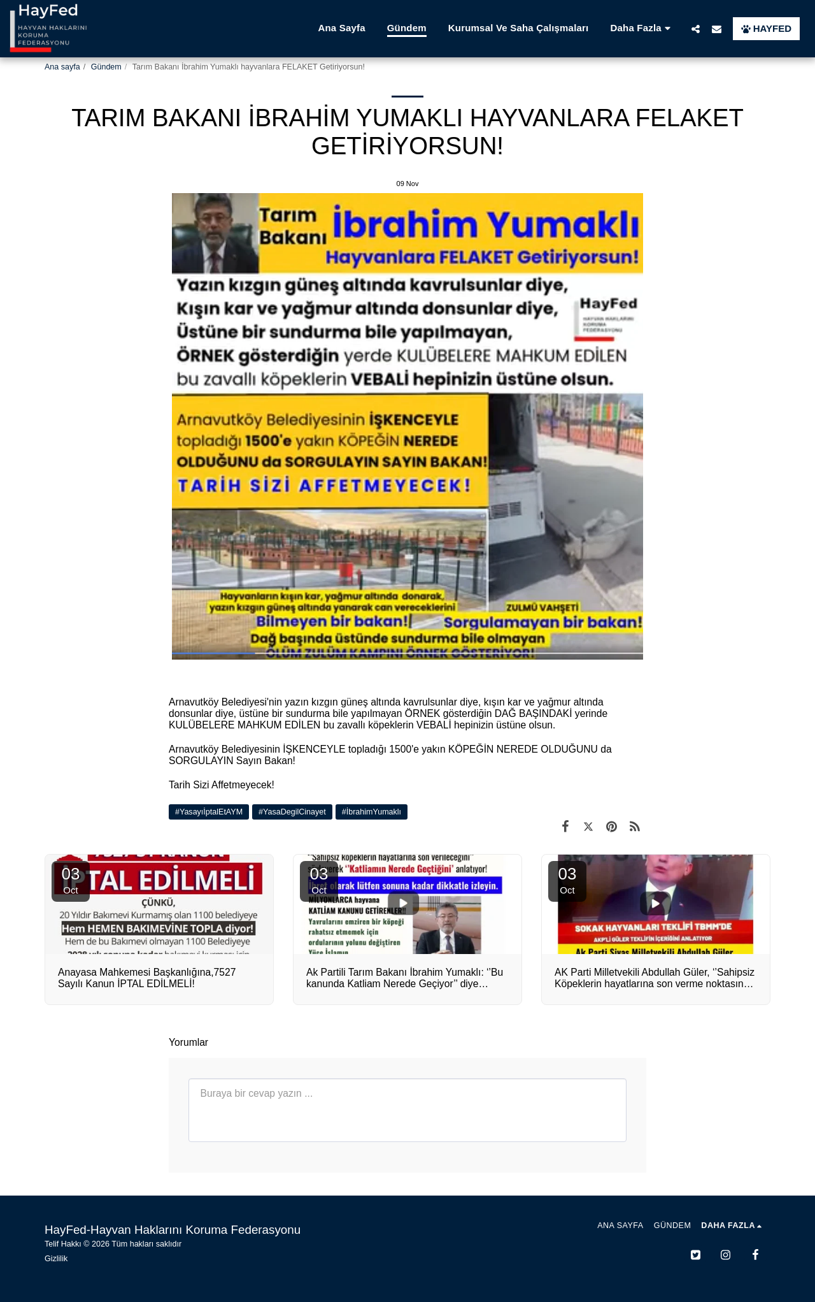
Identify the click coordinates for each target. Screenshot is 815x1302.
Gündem (106, 66)
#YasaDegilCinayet (292, 811)
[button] (695, 29)
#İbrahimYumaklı (371, 811)
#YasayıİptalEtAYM (209, 811)
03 (71, 879)
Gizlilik (56, 1258)
